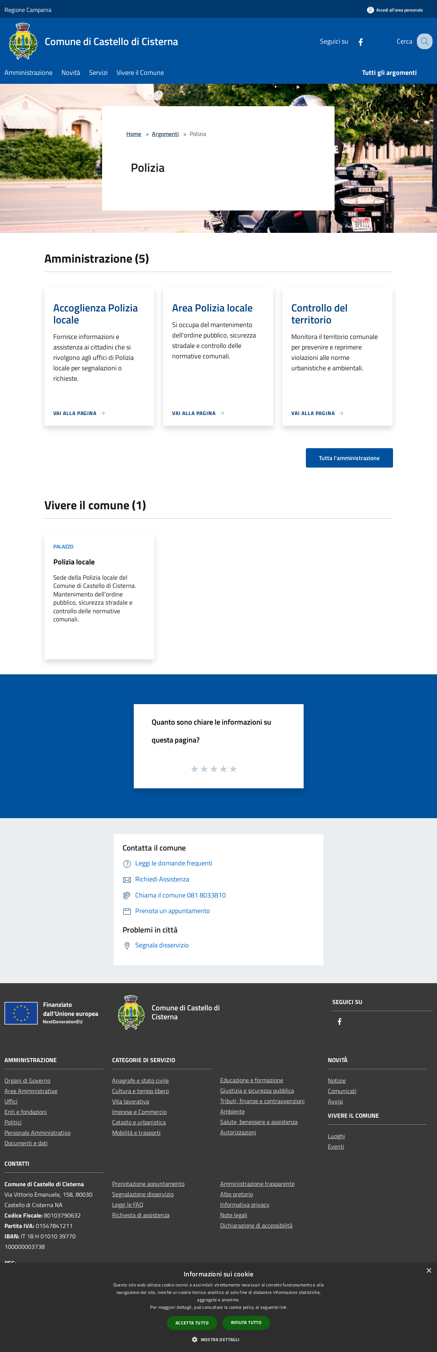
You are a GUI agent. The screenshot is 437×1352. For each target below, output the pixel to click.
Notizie (337, 1080)
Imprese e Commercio (139, 1111)
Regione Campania (27, 9)
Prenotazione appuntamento (148, 1183)
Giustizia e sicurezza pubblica (257, 1090)
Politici (13, 1122)
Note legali (233, 1214)
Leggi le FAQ (127, 1204)
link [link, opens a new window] (282, 1307)
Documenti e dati (26, 1143)
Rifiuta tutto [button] (246, 1322)
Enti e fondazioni (25, 1111)
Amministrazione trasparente (257, 1183)
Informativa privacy (244, 1204)
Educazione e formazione (251, 1080)
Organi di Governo (27, 1080)
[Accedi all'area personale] (395, 10)
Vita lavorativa (130, 1101)
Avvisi (335, 1101)
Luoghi (336, 1135)
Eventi (336, 1146)
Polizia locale (74, 561)
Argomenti (165, 133)
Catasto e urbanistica (139, 1122)
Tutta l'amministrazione (349, 457)
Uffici (11, 1101)
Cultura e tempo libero (140, 1090)
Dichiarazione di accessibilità (256, 1225)
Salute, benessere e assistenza (259, 1121)
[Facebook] (353, 41)
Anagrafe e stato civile (140, 1080)
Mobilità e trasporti (136, 1132)
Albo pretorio (236, 1194)
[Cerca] (424, 41)
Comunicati (342, 1090)
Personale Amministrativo (37, 1132)
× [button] (428, 1271)
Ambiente (232, 1111)
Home (133, 133)
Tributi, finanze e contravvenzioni (262, 1100)
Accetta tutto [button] (192, 1322)
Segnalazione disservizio (143, 1194)
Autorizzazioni (238, 1132)
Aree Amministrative (30, 1090)
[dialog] (218, 1307)
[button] (218, 1339)
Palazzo (63, 546)
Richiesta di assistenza (141, 1214)
